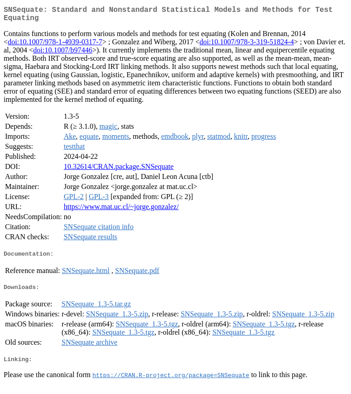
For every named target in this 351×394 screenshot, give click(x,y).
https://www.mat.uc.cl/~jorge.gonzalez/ (121, 210)
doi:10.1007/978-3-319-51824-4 (246, 45)
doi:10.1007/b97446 (62, 54)
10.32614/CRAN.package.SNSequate (118, 170)
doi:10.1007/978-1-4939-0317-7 (55, 45)
